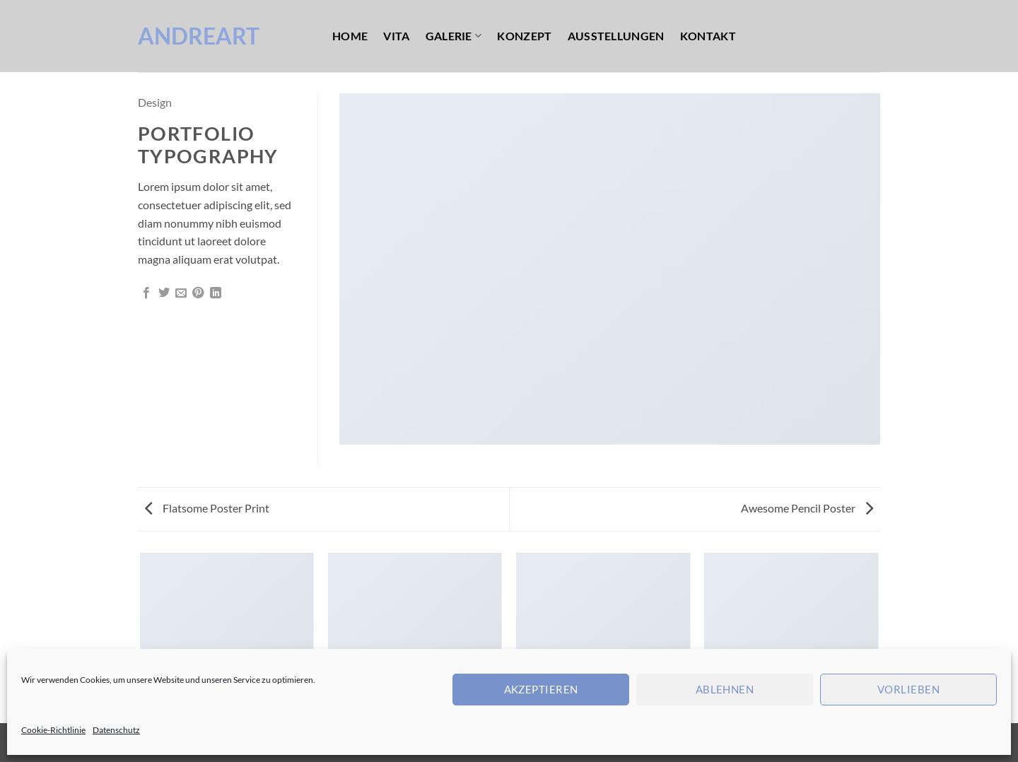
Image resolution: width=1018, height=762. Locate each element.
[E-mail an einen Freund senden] (181, 293)
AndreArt (198, 36)
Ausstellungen (616, 35)
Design (155, 102)
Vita (396, 35)
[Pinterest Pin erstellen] (198, 293)
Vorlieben (908, 689)
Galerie (454, 35)
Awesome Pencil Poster (807, 508)
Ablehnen (725, 689)
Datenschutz (116, 730)
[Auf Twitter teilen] (164, 293)
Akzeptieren (541, 689)
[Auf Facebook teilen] (146, 293)
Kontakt (708, 35)
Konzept (524, 35)
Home (350, 35)
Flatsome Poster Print (207, 508)
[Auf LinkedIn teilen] (215, 293)
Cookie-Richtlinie (53, 730)
